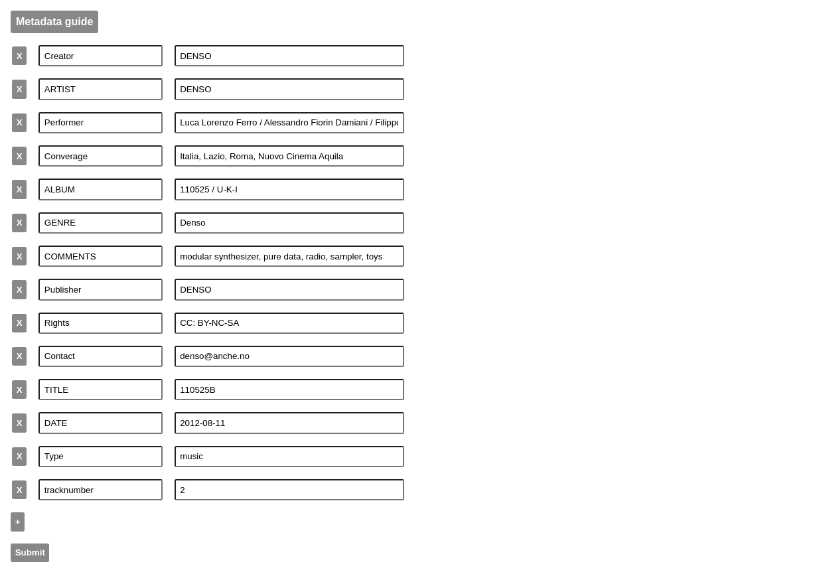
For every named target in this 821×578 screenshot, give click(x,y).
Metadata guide (54, 21)
